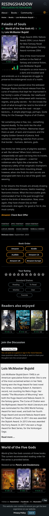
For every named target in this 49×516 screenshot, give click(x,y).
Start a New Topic (9, 349)
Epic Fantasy (17, 224)
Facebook (25, 501)
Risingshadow (16, 5)
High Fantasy (31, 224)
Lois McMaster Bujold (16, 32)
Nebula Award (37, 229)
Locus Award (7, 229)
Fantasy (5, 224)
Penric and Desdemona (27, 464)
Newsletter (14, 501)
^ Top (44, 500)
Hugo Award (22, 229)
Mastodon (37, 501)
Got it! (31, 513)
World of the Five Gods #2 (19, 28)
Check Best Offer (19, 214)
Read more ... (8, 437)
